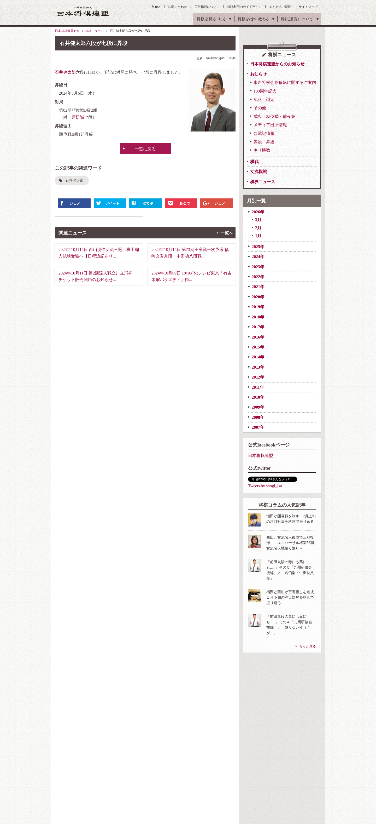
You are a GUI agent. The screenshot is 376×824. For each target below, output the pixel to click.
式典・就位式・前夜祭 (274, 116)
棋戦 (254, 161)
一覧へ (226, 233)
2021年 (258, 286)
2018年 (258, 317)
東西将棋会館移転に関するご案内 (285, 82)
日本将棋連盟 (260, 455)
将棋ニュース (94, 31)
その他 (260, 108)
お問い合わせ (177, 7)
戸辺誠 (78, 117)
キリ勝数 (262, 150)
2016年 (258, 337)
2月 (258, 228)
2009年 (258, 407)
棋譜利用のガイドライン (244, 7)
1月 (258, 235)
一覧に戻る (145, 149)
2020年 (258, 297)
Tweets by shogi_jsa (265, 486)
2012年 (258, 377)
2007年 (258, 427)
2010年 (258, 397)
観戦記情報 (264, 133)
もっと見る (307, 646)
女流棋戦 (258, 171)
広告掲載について (207, 7)
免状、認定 (264, 99)
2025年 (258, 246)
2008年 (258, 417)
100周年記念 (265, 91)
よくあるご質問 (280, 7)
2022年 (258, 276)
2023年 (258, 267)
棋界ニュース (262, 182)
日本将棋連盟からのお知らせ (277, 64)
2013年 (258, 367)
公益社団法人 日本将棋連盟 (83, 11)
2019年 (258, 307)
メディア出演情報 (270, 125)
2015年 (258, 347)
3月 (258, 220)
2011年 (258, 387)
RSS (158, 7)
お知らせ (258, 74)
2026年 (258, 212)
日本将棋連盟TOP (67, 31)
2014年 (258, 357)
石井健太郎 (65, 72)
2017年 (258, 327)
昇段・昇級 (264, 142)
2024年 (258, 256)
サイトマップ (308, 7)
